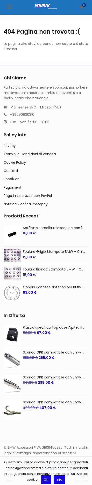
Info (59, 479)
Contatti (11, 170)
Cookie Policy (15, 162)
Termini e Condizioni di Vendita (30, 154)
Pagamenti (13, 187)
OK (46, 479)
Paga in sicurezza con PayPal (28, 195)
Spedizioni (12, 179)
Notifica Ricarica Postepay (26, 204)
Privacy (10, 145)
